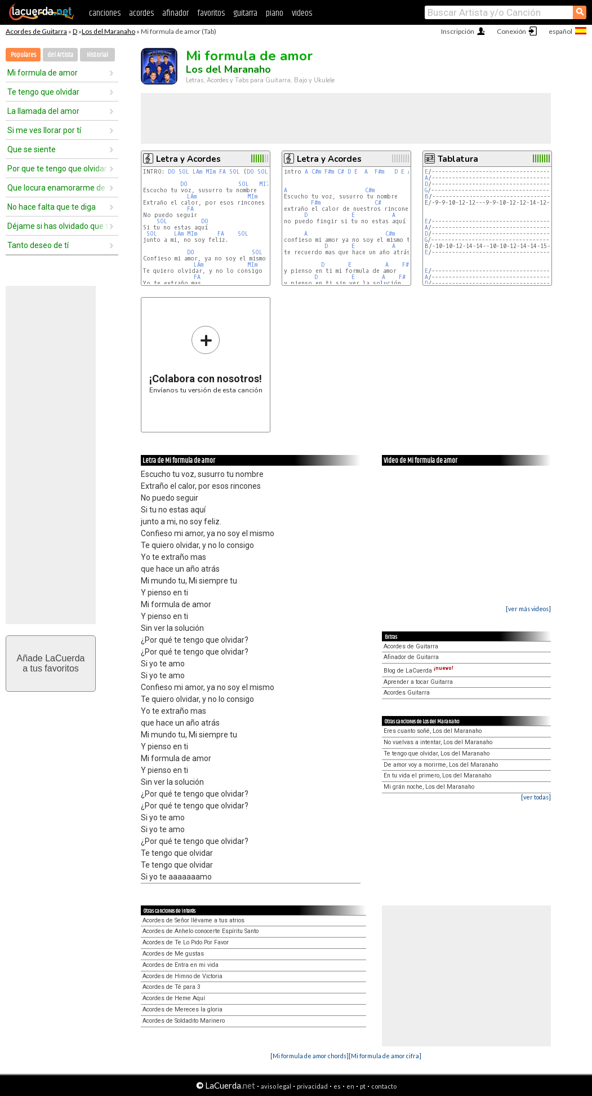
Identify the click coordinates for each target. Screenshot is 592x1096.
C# (340, 171)
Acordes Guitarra (407, 692)
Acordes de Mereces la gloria (182, 1009)
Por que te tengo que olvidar (57, 168)
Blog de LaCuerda (418, 670)
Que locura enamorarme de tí (58, 187)
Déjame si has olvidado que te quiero (58, 226)
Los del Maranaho (108, 31)
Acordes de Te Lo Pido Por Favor (186, 942)
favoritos (211, 13)
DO (171, 171)
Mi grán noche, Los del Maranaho (429, 786)
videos (302, 13)
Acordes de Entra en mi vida (181, 965)
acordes (141, 13)
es (337, 1086)
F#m (329, 171)
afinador (175, 13)
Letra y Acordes (188, 159)
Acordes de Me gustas (173, 953)
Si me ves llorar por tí (44, 130)
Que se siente (31, 149)
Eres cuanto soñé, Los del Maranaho (433, 731)
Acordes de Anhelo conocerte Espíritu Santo (201, 931)
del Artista (60, 55)
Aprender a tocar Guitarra (418, 682)
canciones (105, 13)
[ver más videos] (528, 608)
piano (274, 13)
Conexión (511, 31)
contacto (384, 1086)
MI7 (264, 184)
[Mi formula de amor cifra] (385, 1055)
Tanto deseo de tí (38, 245)
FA (222, 171)
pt (363, 1086)
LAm (197, 171)
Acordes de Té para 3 (172, 987)
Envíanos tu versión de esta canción (205, 359)
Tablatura (458, 159)
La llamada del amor (43, 111)
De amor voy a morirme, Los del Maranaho (441, 764)
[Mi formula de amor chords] (309, 1055)
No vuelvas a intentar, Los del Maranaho (438, 742)
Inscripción (457, 31)
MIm (211, 171)
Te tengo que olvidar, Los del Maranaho (436, 753)
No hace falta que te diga (51, 206)
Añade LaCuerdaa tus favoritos (51, 663)
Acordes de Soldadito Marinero (184, 1020)
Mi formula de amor (42, 72)
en (350, 1086)
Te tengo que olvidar (43, 91)
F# (402, 277)
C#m (316, 171)
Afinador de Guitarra (411, 657)
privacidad (312, 1086)
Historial (97, 55)
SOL (184, 171)
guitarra (245, 13)
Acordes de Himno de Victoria (182, 976)
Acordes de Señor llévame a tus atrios (193, 920)
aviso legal (276, 1086)
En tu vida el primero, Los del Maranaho (437, 775)
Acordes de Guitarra (36, 31)
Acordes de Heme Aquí (174, 998)
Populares (23, 55)
